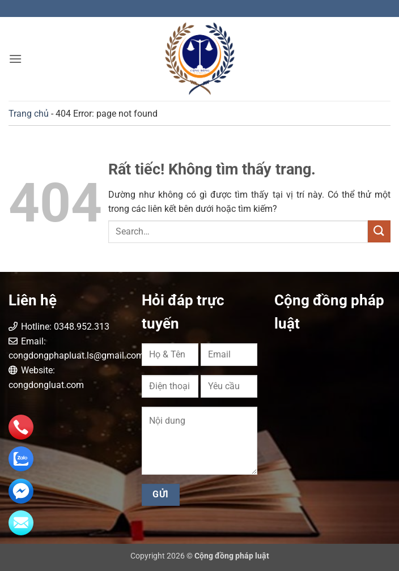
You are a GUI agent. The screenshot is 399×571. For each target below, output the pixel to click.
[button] (15, 59)
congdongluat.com (46, 385)
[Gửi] (379, 231)
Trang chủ (29, 113)
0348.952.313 (81, 326)
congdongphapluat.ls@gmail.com (76, 355)
